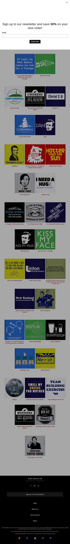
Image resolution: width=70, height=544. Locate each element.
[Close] (66, 2)
